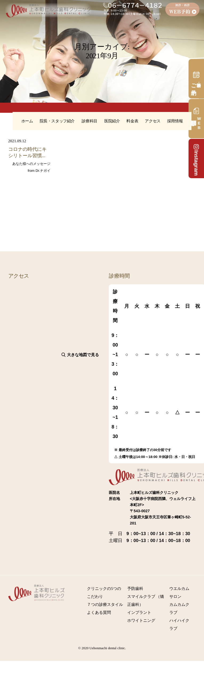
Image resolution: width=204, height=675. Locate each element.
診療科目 (89, 121)
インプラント (139, 612)
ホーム (27, 121)
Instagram (196, 159)
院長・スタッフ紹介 (57, 121)
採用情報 (175, 121)
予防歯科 (135, 588)
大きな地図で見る (83, 354)
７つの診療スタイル (105, 604)
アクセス (152, 121)
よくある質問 (99, 612)
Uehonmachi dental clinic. (107, 648)
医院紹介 (112, 121)
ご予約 (194, 83)
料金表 (132, 121)
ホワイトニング (141, 620)
